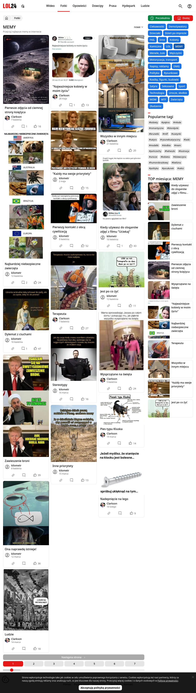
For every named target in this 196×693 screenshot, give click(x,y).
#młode (177, 122)
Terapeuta (59, 314)
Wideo (50, 6)
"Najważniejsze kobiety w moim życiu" (70, 88)
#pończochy (155, 151)
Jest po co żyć (109, 291)
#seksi (180, 168)
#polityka (153, 168)
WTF (163, 99)
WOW (153, 99)
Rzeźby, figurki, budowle (164, 79)
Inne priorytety (63, 466)
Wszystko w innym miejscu (118, 136)
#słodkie (166, 145)
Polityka (154, 73)
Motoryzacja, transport (163, 59)
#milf (165, 133)
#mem (177, 145)
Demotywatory (177, 26)
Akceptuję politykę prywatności (100, 687)
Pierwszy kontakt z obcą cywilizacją (69, 229)
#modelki (154, 145)
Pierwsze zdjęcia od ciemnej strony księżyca (24, 110)
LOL (168, 46)
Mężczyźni (175, 53)
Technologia (157, 93)
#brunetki (154, 133)
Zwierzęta (177, 99)
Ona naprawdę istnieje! (20, 549)
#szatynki (176, 133)
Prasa (112, 6)
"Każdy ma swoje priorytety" (72, 174)
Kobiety (174, 39)
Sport (182, 86)
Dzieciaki (155, 33)
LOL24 (9, 6)
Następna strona (74, 657)
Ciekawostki (157, 26)
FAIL (152, 39)
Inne (162, 39)
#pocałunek (168, 168)
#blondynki (172, 128)
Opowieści (79, 6)
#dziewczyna (179, 156)
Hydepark (128, 6)
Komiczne (155, 46)
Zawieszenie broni (17, 461)
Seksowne (168, 86)
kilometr (16, 272)
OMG (177, 66)
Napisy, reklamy (159, 66)
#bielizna (176, 162)
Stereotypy (60, 385)
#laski (187, 139)
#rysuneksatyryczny (170, 139)
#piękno (165, 122)
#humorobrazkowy (158, 162)
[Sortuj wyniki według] (133, 26)
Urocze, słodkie (178, 93)
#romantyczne (156, 128)
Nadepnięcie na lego (114, 499)
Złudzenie (155, 106)
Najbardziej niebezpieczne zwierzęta (23, 266)
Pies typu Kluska (111, 429)
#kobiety (153, 122)
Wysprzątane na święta (116, 374)
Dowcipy (97, 6)
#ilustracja (184, 151)
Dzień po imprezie (175, 33)
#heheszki (170, 151)
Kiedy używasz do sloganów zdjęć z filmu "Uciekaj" (119, 229)
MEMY (179, 46)
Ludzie (145, 6)
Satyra (153, 86)
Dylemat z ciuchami (18, 334)
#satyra (153, 139)
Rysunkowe (171, 73)
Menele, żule (157, 53)
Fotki (63, 6)
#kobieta (165, 156)
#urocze (153, 156)
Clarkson (16, 116)
